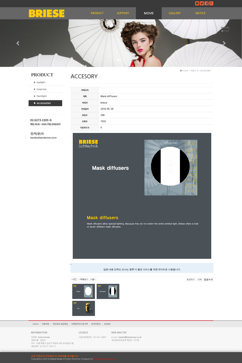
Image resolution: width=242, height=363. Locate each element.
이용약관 (45, 324)
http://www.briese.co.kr (104, 359)
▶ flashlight (40, 96)
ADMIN (107, 324)
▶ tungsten (40, 89)
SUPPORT (123, 13)
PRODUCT (97, 13)
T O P (225, 31)
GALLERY (175, 13)
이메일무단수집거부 (79, 324)
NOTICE (201, 13)
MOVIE (149, 13)
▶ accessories (42, 103)
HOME (225, 28)
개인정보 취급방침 (60, 324)
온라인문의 (95, 324)
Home (35, 324)
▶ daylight (39, 82)
